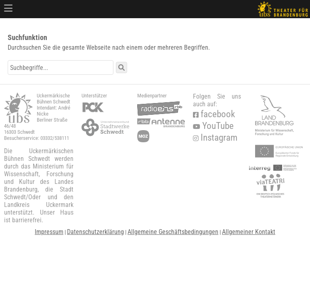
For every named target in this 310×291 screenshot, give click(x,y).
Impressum (49, 232)
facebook (214, 114)
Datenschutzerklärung (95, 232)
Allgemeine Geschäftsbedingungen (173, 232)
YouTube (213, 125)
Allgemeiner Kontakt (248, 232)
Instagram (215, 137)
